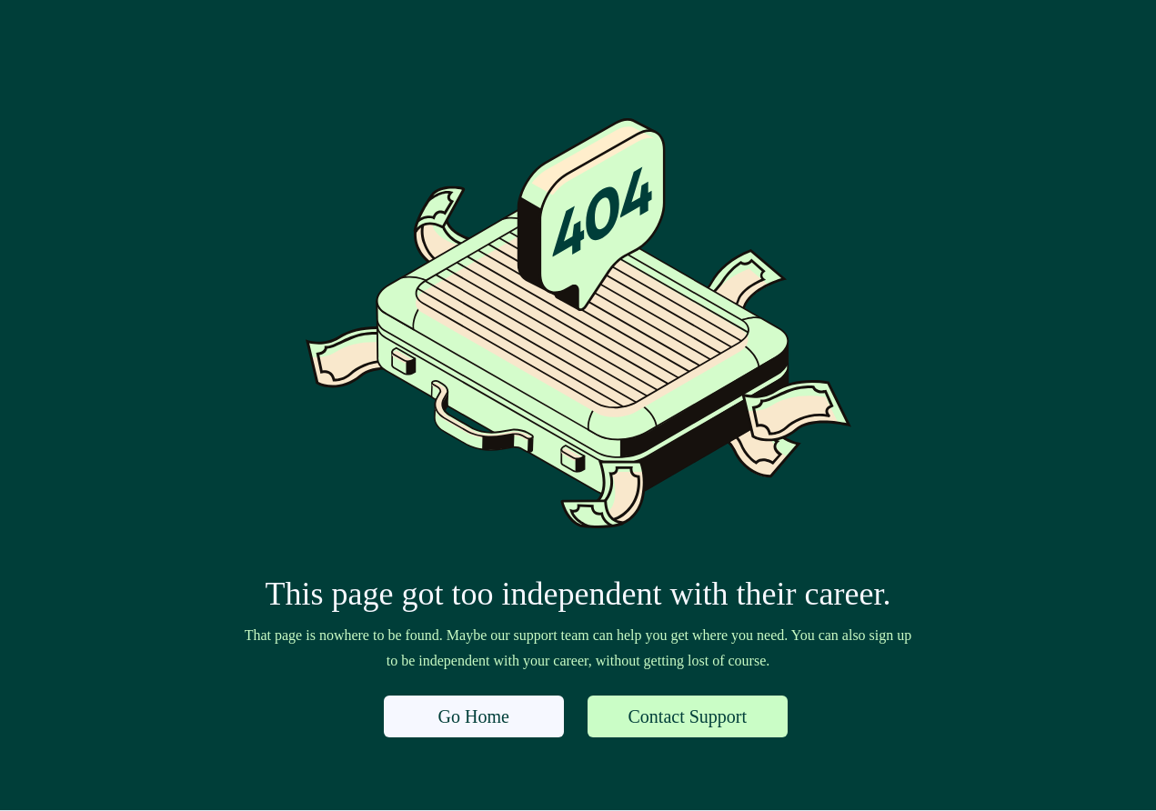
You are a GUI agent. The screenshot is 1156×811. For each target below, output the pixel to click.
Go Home (473, 716)
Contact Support (688, 716)
